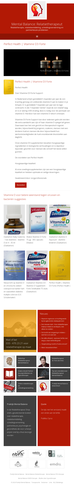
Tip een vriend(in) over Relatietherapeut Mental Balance (52, 374)
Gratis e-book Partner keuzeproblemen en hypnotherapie (18, 374)
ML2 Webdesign (58, 482)
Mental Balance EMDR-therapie (27, 478)
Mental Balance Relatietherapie (35, 474)
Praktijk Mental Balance (17, 474)
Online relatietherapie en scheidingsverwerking (18, 386)
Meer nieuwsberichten (49, 347)
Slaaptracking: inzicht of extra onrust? (54, 344)
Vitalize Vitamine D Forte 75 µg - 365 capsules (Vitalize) (37, 224)
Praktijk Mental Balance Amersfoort (53, 386)
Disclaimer (44, 482)
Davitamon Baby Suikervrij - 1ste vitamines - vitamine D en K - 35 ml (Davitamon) (14, 226)
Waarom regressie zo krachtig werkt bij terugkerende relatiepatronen (53, 320)
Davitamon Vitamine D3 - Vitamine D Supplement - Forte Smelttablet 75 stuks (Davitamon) (37, 272)
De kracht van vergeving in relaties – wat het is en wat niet (53, 333)
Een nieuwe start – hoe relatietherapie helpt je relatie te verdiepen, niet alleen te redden (54, 326)
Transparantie (35, 482)
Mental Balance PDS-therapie (55, 474)
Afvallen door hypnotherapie (47, 478)
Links (50, 482)
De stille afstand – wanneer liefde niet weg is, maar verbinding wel (54, 339)
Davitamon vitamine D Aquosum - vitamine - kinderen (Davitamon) (59, 224)
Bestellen (21, 185)
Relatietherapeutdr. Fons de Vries (51, 361)
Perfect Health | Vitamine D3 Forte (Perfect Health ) (59, 269)
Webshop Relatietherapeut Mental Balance (17, 361)
